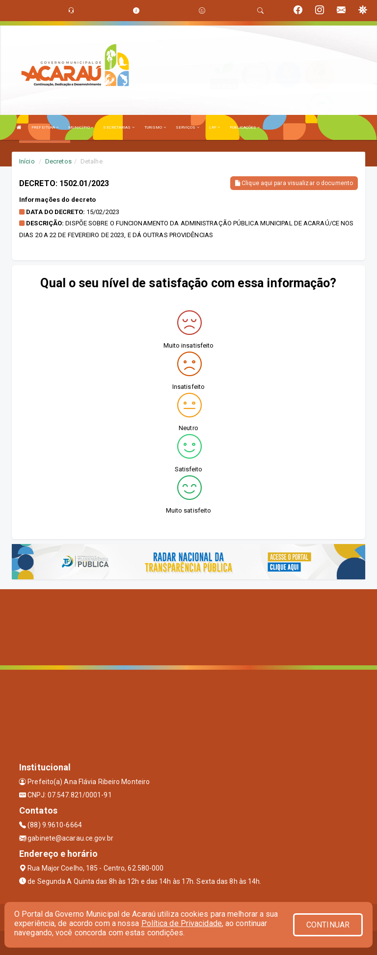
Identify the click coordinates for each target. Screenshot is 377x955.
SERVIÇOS (187, 127)
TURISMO (155, 127)
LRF (214, 127)
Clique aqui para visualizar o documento (294, 183)
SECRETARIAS (118, 127)
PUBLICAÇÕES (245, 127)
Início (27, 161)
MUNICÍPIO (80, 127)
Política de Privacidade (181, 923)
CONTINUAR (328, 924)
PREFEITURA (44, 127)
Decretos (58, 161)
